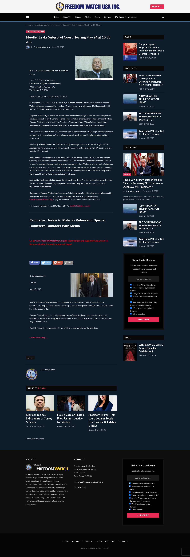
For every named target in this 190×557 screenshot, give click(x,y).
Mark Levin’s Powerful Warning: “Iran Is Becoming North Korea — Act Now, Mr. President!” (151, 80)
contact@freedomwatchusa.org (89, 482)
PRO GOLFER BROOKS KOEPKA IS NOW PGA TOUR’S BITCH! (150, 116)
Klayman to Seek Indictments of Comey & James (39, 418)
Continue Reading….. (38, 337)
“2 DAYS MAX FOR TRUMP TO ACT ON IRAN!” (149, 99)
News (127, 174)
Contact (107, 17)
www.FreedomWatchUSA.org (50, 240)
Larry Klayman (133, 191)
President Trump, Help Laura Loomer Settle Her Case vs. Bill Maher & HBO (102, 420)
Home (56, 17)
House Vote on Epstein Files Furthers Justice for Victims (71, 418)
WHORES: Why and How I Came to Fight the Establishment (151, 348)
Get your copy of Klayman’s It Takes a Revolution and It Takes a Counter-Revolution (151, 49)
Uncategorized (35, 31)
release (30, 358)
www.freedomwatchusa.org (40, 199)
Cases (97, 17)
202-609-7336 (80, 487)
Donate (157, 6)
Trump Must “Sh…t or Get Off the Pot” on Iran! (151, 132)
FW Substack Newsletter (126, 17)
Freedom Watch (42, 47)
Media (88, 17)
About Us (67, 17)
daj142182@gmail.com (79, 206)
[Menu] (27, 17)
